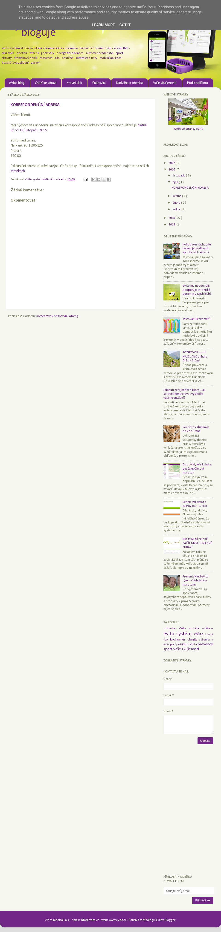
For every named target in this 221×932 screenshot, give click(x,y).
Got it (125, 25)
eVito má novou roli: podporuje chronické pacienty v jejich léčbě (197, 290)
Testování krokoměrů (196, 319)
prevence (205, 644)
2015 (172, 218)
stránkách (18, 171)
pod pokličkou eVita (184, 644)
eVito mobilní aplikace (196, 628)
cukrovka (171, 628)
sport (168, 649)
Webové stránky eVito (188, 129)
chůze (199, 634)
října (176, 182)
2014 (172, 224)
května (177, 196)
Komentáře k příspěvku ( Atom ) (57, 316)
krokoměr (178, 639)
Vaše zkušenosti (165, 83)
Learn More (103, 25)
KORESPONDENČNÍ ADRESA (190, 188)
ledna (177, 209)
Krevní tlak (74, 83)
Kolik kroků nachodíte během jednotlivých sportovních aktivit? (197, 248)
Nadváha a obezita (129, 83)
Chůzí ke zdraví (45, 83)
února (177, 203)
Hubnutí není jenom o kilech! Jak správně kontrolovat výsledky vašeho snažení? (184, 394)
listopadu (179, 175)
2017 (172, 163)
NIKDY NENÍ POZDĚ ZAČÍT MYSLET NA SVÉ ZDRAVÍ (197, 543)
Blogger (170, 920)
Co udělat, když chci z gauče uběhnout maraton (197, 468)
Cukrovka (99, 83)
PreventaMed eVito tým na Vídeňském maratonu (196, 580)
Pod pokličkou (197, 83)
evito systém (178, 634)
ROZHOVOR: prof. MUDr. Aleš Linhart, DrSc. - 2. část (195, 356)
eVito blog (17, 83)
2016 (172, 169)
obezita (193, 639)
